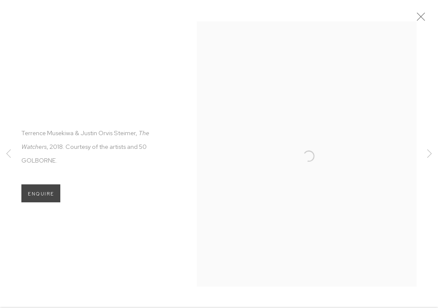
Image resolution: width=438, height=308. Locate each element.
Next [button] (429, 154)
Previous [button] (8, 154)
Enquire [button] (41, 197)
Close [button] (424, 19)
